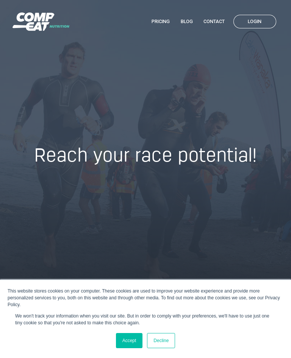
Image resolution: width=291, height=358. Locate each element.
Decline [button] (161, 340)
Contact (214, 21)
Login (254, 21)
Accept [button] (129, 340)
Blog (187, 21)
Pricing (161, 21)
